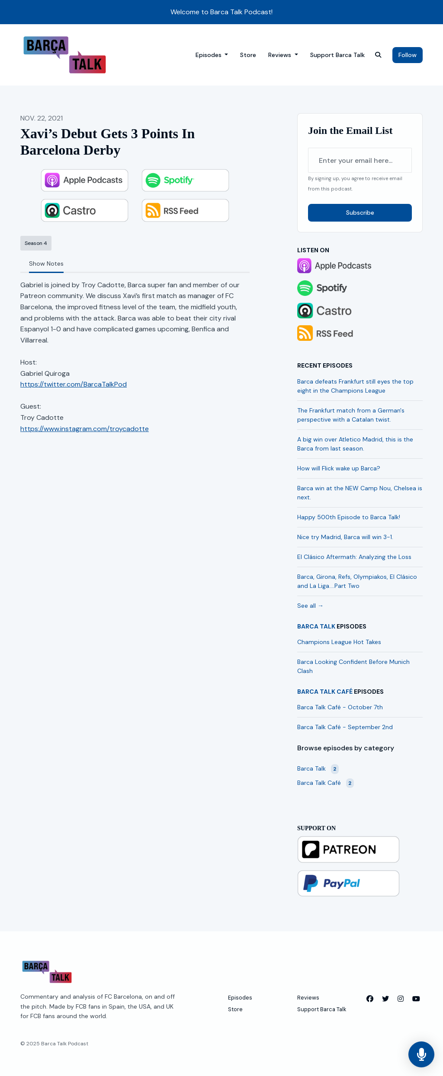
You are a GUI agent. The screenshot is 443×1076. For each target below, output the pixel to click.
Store (248, 55)
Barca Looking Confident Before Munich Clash (353, 666)
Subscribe (360, 212)
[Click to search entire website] (378, 55)
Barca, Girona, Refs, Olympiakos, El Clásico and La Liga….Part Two (357, 581)
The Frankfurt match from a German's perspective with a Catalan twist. (350, 414)
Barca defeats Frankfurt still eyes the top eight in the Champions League (355, 386)
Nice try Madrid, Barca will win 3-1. (345, 537)
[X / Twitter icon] (385, 999)
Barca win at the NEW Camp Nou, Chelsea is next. (359, 492)
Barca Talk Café (325, 691)
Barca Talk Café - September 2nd (345, 727)
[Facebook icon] (369, 999)
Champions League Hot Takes (339, 642)
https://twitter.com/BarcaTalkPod (73, 384)
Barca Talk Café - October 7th (340, 707)
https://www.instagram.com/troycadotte (84, 428)
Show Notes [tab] (46, 263)
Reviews (280, 55)
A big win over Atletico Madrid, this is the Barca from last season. (355, 443)
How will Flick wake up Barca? (338, 468)
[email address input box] (360, 160)
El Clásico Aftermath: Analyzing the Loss (354, 557)
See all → (310, 605)
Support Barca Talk (337, 55)
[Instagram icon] (401, 999)
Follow (407, 55)
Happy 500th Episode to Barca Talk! (348, 517)
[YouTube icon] (416, 999)
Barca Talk (316, 626)
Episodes (209, 55)
